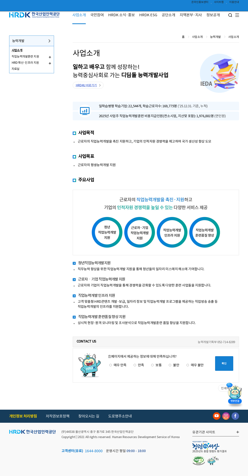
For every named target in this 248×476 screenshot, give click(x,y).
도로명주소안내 (120, 416)
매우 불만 (195, 365)
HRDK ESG (148, 15)
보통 (156, 365)
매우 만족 (118, 365)
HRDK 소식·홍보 (121, 15)
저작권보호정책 (57, 416)
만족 (139, 365)
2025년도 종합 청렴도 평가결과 (209, 451)
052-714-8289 (226, 342)
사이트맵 (219, 3)
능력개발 (18, 41)
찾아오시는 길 (88, 416)
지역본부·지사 (191, 15)
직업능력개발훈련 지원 (25, 56)
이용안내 (234, 3)
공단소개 (168, 15)
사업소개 (79, 15)
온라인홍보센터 (199, 3)
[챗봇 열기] (235, 396)
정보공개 (213, 15)
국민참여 (97, 15)
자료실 (16, 69)
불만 (174, 365)
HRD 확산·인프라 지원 (25, 62)
